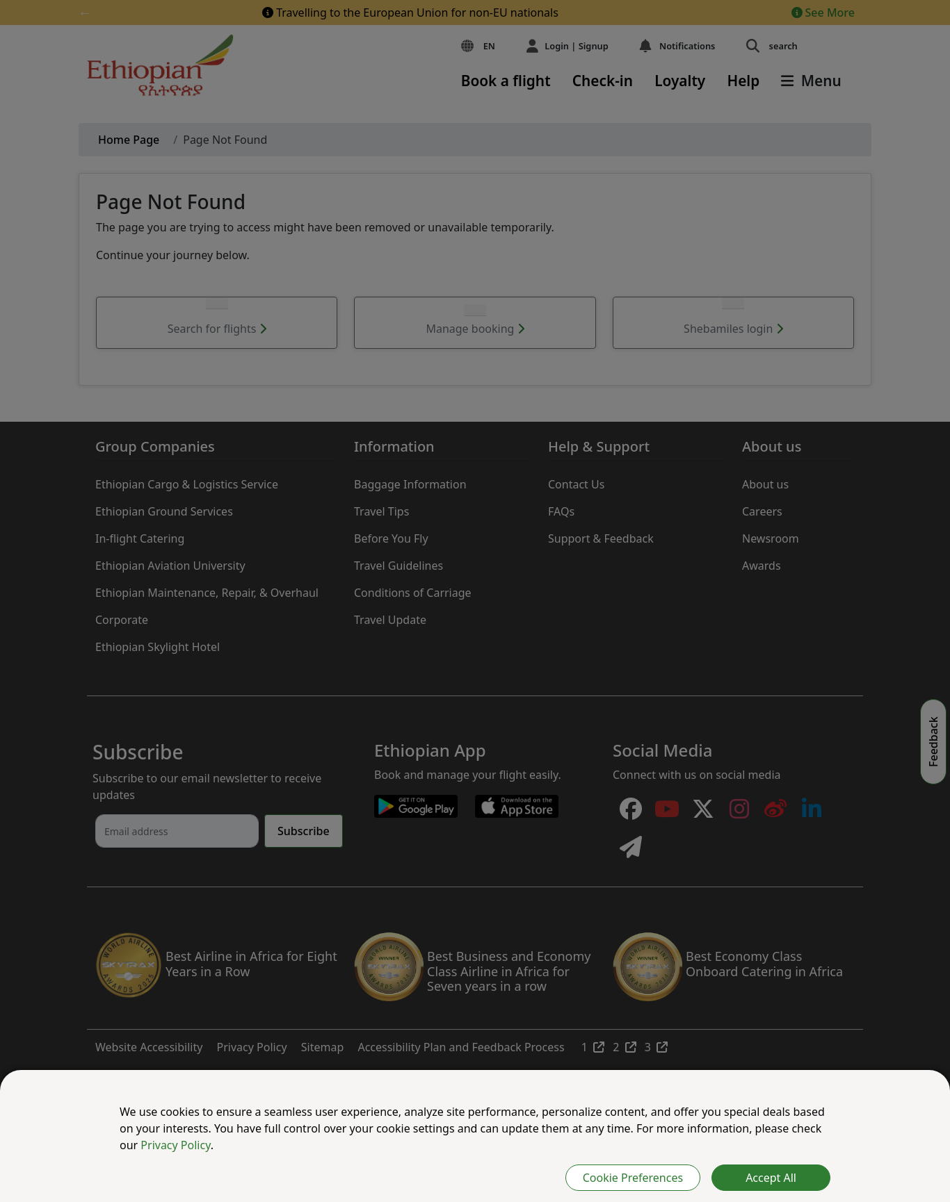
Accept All (771, 1177)
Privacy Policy (175, 1145)
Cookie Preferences (633, 1177)
